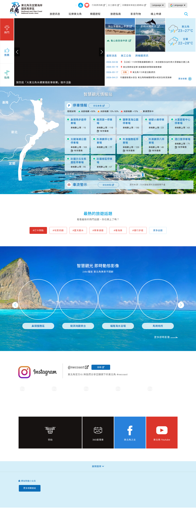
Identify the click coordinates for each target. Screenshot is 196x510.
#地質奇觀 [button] (58, 230)
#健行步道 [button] (137, 230)
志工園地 (112, 5)
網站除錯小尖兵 (28, 481)
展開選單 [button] (96, 466)
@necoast (76, 367)
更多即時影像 (162, 337)
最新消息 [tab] (111, 55)
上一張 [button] (17, 52)
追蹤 (99, 367)
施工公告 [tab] (126, 55)
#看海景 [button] (118, 230)
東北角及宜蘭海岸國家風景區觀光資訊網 (26, 8)
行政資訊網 (97, 5)
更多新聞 (182, 79)
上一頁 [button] (15, 305)
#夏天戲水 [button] (78, 230)
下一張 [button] (102, 52)
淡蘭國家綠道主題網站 (132, 5)
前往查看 (97, 106)
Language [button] (156, 5)
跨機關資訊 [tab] (141, 55)
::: (76, 5)
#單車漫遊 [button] (98, 230)
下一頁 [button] (181, 305)
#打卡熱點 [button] (38, 230)
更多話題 (158, 230)
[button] (7, 29)
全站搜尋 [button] (186, 14)
